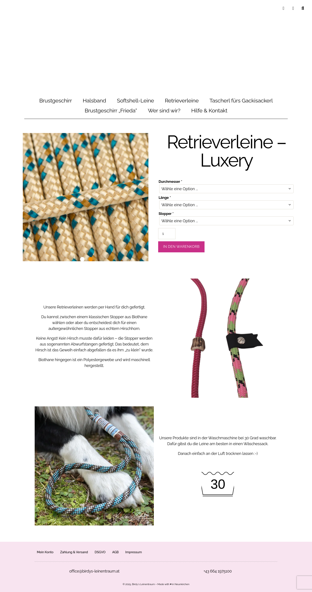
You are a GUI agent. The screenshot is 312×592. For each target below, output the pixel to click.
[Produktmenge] (167, 233)
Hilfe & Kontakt (209, 110)
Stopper (166, 214)
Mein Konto (45, 552)
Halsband (94, 100)
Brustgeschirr (55, 100)
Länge (165, 198)
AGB (115, 552)
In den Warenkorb (181, 247)
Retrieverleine (182, 100)
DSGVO (100, 552)
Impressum (133, 552)
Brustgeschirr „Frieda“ (111, 110)
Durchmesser (170, 182)
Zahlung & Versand (74, 552)
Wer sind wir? (164, 110)
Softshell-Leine (135, 100)
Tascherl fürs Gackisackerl (241, 100)
